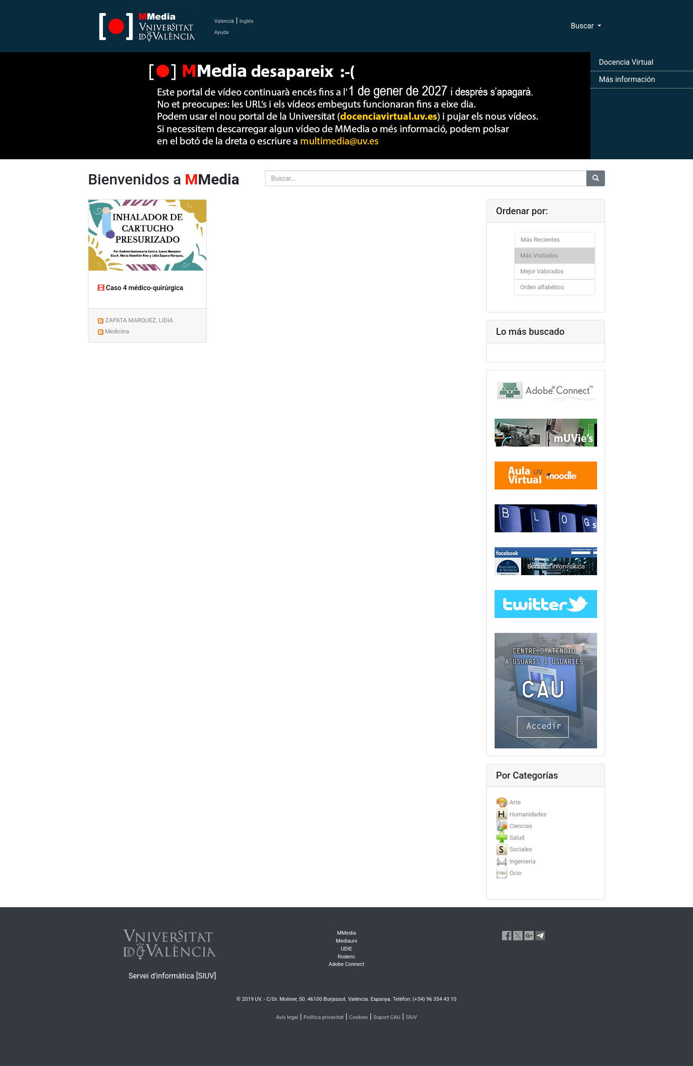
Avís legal (287, 1017)
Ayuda (221, 32)
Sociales (521, 849)
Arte (515, 802)
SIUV (411, 1017)
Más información (627, 79)
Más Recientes (540, 239)
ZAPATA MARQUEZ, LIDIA (139, 320)
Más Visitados (539, 255)
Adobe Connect (346, 964)
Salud (517, 837)
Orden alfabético (542, 287)
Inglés (246, 21)
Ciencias (521, 825)
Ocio (516, 872)
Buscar (583, 25)
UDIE (346, 949)
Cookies (358, 1017)
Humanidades (528, 814)
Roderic (346, 957)
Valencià (224, 21)
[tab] (545, 802)
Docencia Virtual (626, 62)
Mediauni (346, 941)
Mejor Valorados (542, 271)
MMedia (346, 933)
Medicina (117, 331)
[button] (52, 533)
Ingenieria (523, 861)
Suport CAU (387, 1017)
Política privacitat (324, 1017)
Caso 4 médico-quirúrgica (140, 288)
